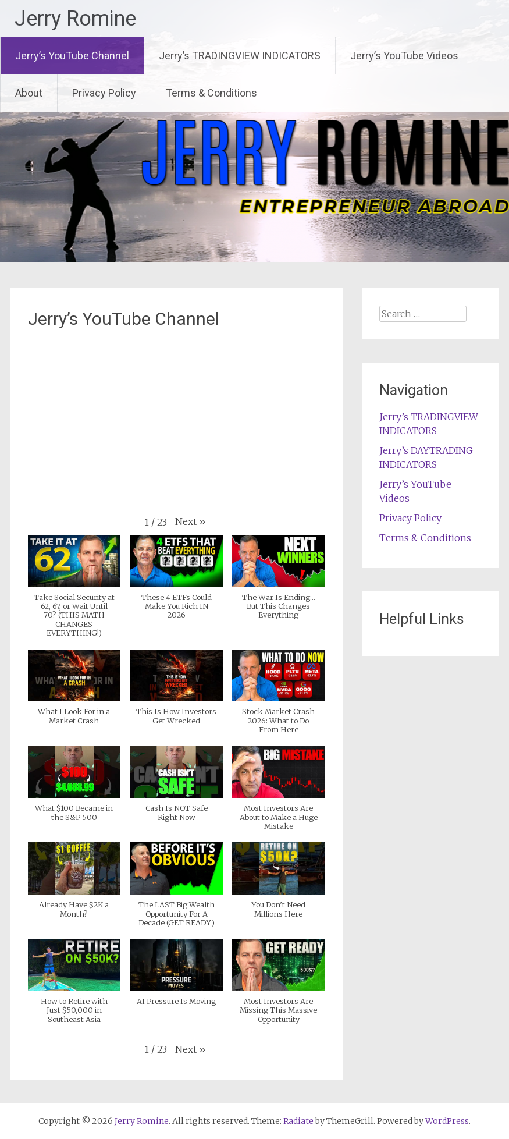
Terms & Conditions (211, 93)
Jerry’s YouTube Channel (72, 55)
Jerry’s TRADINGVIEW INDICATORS (240, 55)
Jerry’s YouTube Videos (404, 55)
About (28, 93)
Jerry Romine (75, 18)
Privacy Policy (104, 93)
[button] (190, 521)
